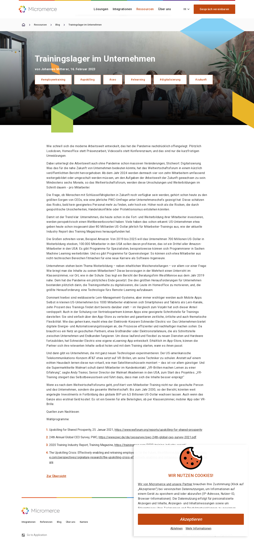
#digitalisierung (170, 79)
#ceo (112, 79)
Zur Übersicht (56, 476)
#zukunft (200, 79)
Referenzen (46, 522)
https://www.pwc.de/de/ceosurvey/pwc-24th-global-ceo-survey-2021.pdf (147, 437)
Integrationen (122, 9)
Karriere (84, 522)
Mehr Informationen (198, 528)
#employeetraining (53, 79)
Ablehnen (176, 528)
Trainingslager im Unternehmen (85, 24)
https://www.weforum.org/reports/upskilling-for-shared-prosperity (158, 430)
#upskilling (87, 79)
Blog (57, 24)
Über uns (164, 9)
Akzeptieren (191, 519)
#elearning (138, 79)
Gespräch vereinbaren (214, 9)
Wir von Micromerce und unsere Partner (165, 484)
